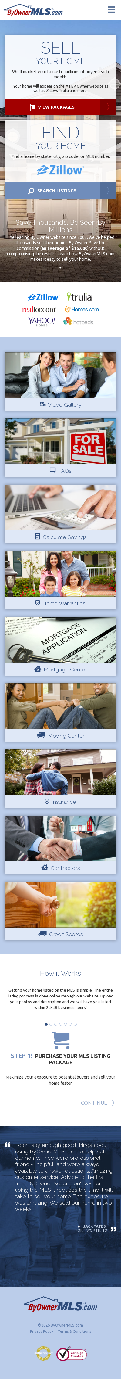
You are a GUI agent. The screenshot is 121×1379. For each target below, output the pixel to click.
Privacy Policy (41, 1331)
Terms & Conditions (74, 1331)
